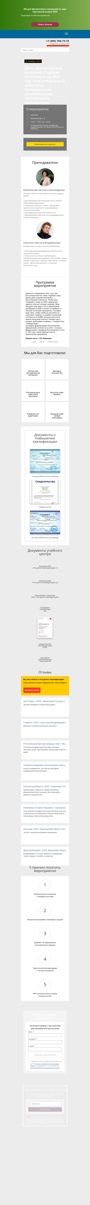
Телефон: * (32, 1039)
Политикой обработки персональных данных (45, 1068)
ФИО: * (31, 1032)
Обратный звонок (58, 46)
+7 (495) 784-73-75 (57, 40)
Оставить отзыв (32, 690)
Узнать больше (45, 24)
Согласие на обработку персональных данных (44, 1120)
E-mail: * (31, 1046)
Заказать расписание (45, 1055)
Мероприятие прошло (45, 144)
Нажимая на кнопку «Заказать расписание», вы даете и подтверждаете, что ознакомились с (46, 1064)
